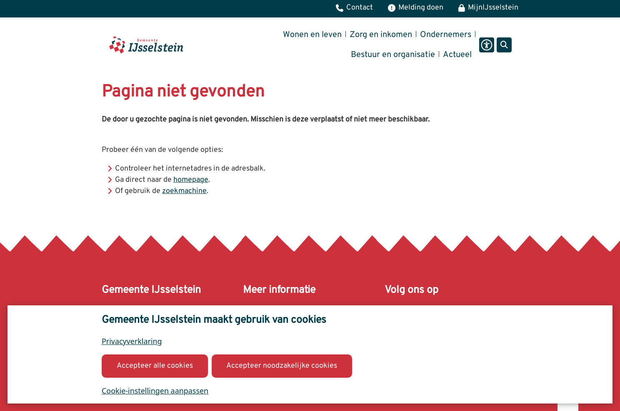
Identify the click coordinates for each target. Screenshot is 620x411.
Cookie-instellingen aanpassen (155, 390)
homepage (190, 180)
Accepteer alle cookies (155, 365)
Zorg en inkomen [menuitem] (381, 35)
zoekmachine (184, 191)
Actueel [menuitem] (457, 55)
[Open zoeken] (504, 44)
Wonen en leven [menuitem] (312, 35)
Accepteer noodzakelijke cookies (281, 365)
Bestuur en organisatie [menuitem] (393, 55)
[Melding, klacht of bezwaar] (415, 8)
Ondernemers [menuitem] (445, 35)
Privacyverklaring (132, 341)
